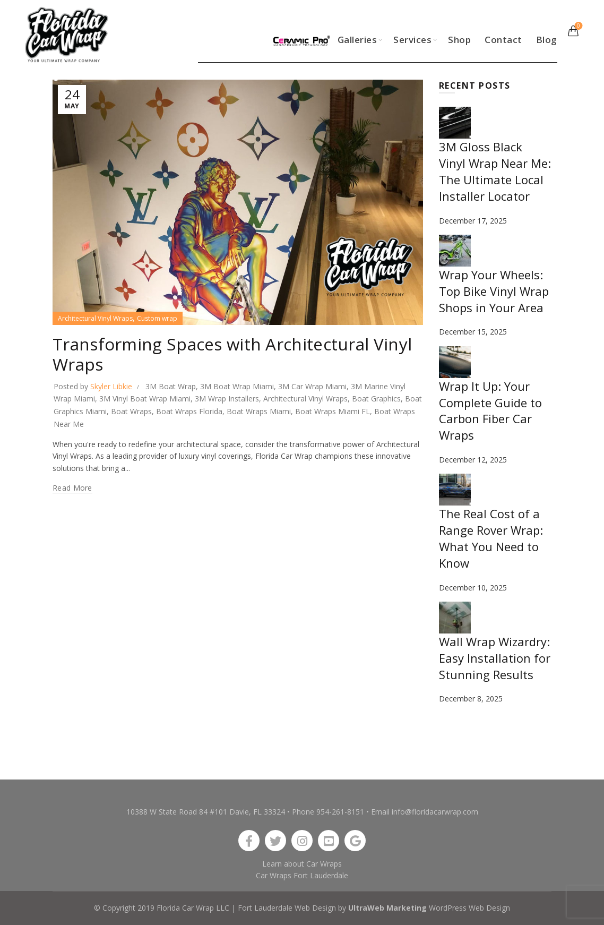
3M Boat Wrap (170, 386)
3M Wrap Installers (227, 398)
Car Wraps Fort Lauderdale (302, 875)
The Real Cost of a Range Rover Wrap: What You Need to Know (491, 538)
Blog (546, 39)
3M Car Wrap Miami (312, 386)
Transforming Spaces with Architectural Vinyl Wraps (233, 353)
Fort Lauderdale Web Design (287, 908)
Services (412, 39)
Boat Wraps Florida (189, 411)
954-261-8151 (340, 812)
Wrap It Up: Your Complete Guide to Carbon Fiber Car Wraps (490, 410)
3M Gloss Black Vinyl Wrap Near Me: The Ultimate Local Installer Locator (495, 171)
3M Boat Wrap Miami (237, 386)
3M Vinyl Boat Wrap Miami (145, 398)
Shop (459, 39)
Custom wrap (157, 318)
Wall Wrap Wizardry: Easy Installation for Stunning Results (494, 657)
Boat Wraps (131, 411)
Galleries (357, 39)
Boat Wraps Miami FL (332, 411)
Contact (503, 39)
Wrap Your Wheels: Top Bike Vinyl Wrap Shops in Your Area (494, 291)
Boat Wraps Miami (259, 411)
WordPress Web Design (469, 908)
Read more (72, 488)
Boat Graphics (376, 398)
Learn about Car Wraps (302, 864)
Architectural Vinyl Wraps (95, 318)
